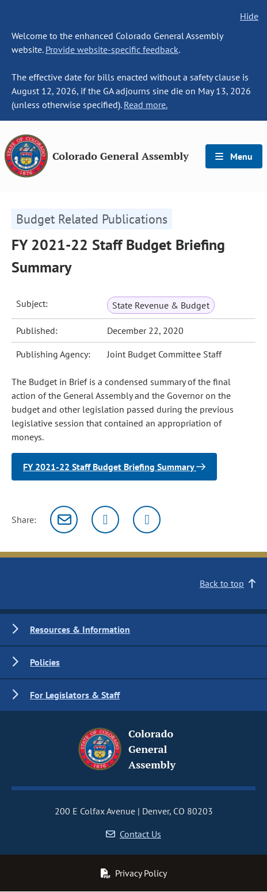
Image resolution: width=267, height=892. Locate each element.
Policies (45, 662)
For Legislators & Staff (75, 695)
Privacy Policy (133, 873)
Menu (234, 156)
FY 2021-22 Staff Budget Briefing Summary (114, 466)
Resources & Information (80, 629)
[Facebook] (147, 519)
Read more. (145, 104)
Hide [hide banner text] (249, 16)
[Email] (64, 519)
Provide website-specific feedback (111, 49)
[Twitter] (105, 519)
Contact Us (133, 834)
